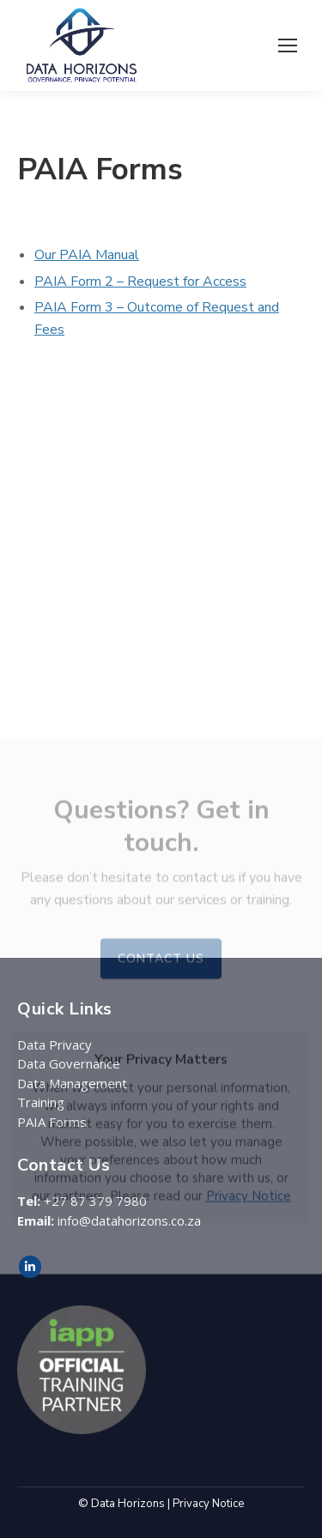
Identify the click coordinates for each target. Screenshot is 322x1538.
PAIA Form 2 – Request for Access (140, 281)
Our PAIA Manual (86, 254)
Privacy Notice (248, 1387)
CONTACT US (161, 1150)
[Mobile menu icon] (287, 45)
